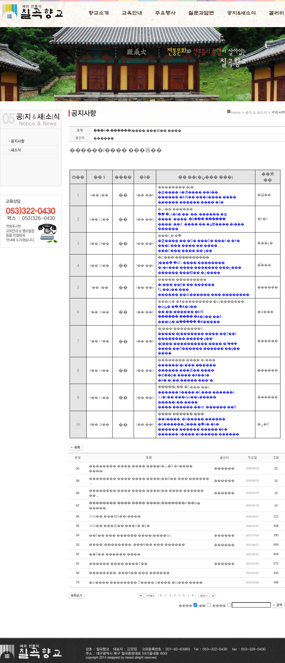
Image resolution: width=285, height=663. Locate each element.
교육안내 (132, 13)
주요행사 (165, 13)
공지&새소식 (241, 13)
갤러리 (276, 13)
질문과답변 (201, 13)
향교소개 (98, 13)
